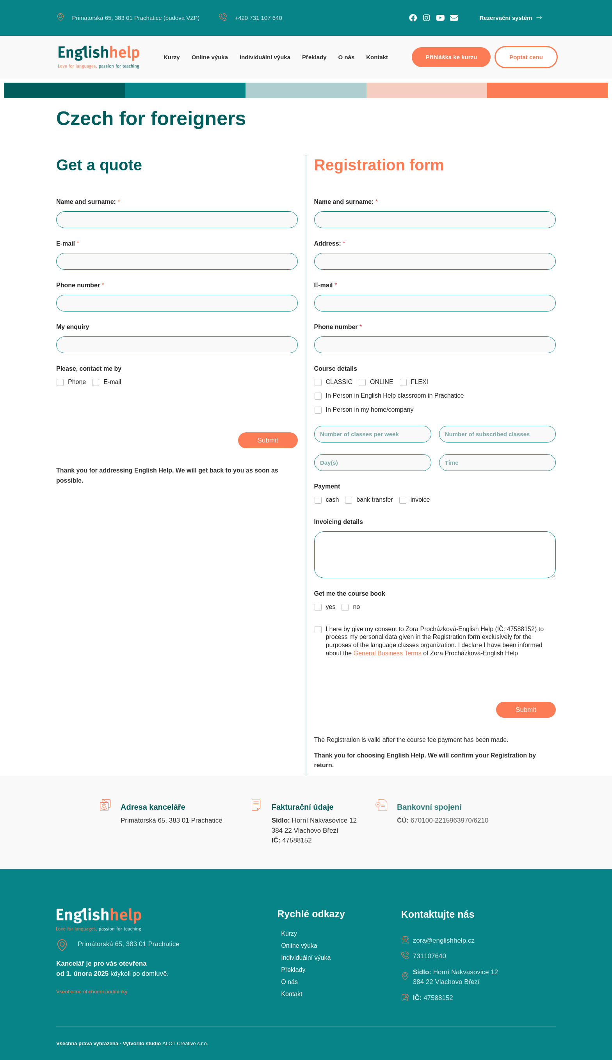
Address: (329, 243)
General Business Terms (388, 653)
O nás (346, 57)
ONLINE (381, 382)
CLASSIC (339, 382)
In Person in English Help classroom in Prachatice (395, 395)
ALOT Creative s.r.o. (185, 1043)
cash (332, 499)
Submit (268, 440)
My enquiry (72, 327)
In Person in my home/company (370, 409)
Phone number (80, 285)
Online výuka (210, 57)
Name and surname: (88, 201)
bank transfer (374, 499)
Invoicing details (338, 521)
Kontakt (377, 57)
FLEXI (419, 382)
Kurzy (172, 57)
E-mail (67, 243)
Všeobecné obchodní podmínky (91, 992)
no (356, 606)
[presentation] (115, 427)
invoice (420, 499)
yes (331, 606)
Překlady (314, 57)
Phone (77, 382)
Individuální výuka (265, 57)
